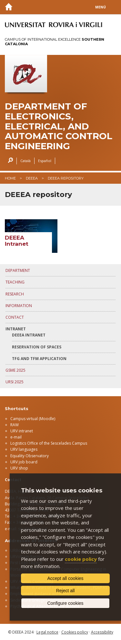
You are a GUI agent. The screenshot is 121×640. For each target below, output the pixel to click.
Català (25, 160)
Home (10, 178)
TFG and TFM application (39, 358)
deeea (32, 178)
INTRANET (15, 329)
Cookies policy (74, 632)
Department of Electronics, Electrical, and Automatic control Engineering (58, 126)
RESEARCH (14, 294)
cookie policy (81, 559)
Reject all (65, 590)
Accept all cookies (65, 578)
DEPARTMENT (17, 270)
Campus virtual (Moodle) (32, 418)
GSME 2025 (15, 370)
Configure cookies (65, 603)
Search (9, 161)
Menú (100, 7)
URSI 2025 (14, 382)
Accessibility (102, 632)
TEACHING (15, 282)
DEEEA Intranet (28, 335)
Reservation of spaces (36, 347)
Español (44, 160)
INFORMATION (18, 305)
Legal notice (47, 632)
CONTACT (14, 317)
